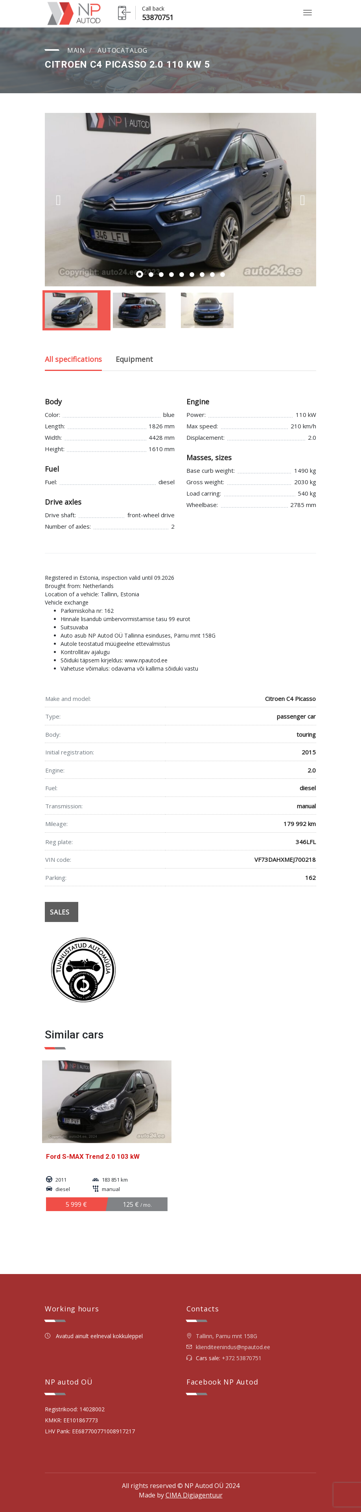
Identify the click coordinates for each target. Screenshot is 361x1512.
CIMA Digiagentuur (194, 1495)
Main (76, 50)
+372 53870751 (242, 1358)
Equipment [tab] (134, 359)
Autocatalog (122, 50)
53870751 (157, 17)
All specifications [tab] (73, 359)
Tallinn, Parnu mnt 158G (221, 1336)
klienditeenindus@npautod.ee (233, 1347)
